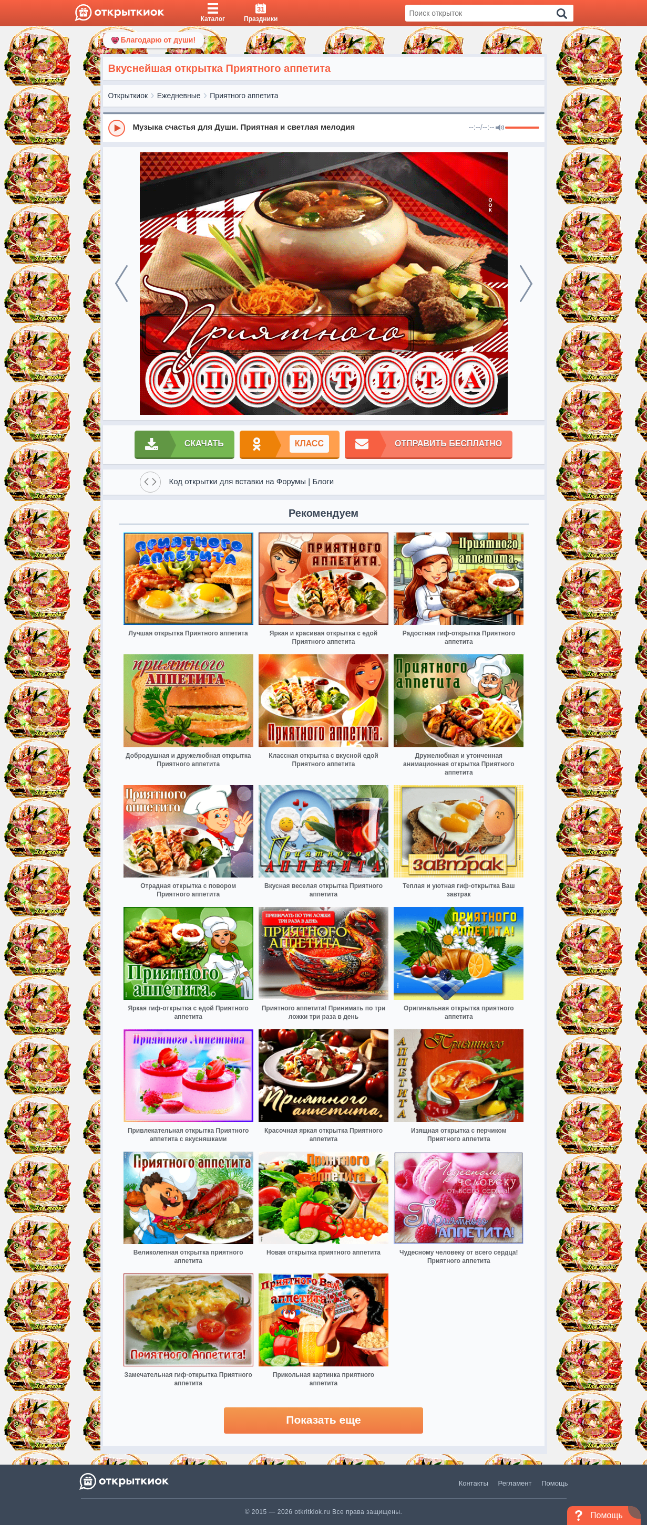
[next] (526, 283)
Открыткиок (128, 95)
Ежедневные (179, 95)
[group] (324, 127)
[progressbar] (522, 128)
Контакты (473, 1483)
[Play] (116, 128)
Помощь (554, 1483)
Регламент (515, 1483)
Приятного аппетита (244, 95)
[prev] (121, 283)
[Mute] (500, 128)
